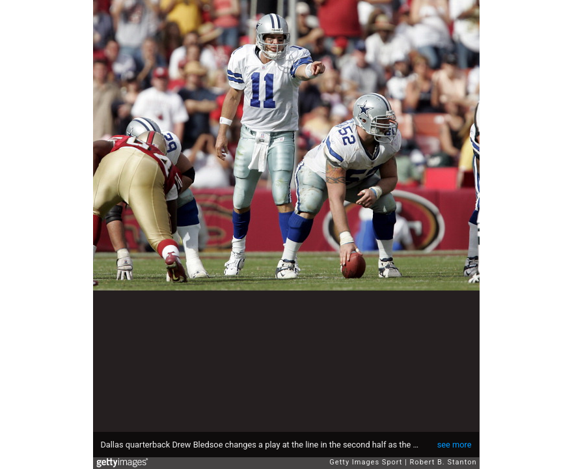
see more (454, 444)
